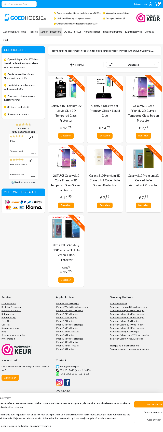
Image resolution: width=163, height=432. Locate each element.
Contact (149, 31)
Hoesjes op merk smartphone (124, 345)
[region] (59, 415)
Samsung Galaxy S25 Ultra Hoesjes (127, 310)
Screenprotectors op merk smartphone (129, 349)
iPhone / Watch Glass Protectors (72, 307)
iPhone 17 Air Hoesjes (66, 317)
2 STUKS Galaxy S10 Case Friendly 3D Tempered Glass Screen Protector (66, 183)
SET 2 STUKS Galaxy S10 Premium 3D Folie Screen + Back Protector (66, 252)
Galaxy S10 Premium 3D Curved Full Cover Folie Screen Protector (104, 180)
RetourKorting (9, 317)
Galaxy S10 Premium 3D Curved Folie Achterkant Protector (143, 180)
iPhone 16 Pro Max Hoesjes (69, 324)
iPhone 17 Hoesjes (65, 321)
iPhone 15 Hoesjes (65, 349)
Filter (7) (77, 65)
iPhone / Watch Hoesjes (67, 303)
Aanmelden (10, 377)
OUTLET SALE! (72, 31)
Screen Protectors (50, 31)
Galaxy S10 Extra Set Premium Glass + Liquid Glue (105, 110)
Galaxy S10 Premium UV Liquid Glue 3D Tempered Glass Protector (66, 113)
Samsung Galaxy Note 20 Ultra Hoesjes (129, 335)
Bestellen (66, 135)
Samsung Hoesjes (118, 303)
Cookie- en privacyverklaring (51, 426)
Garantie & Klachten (11, 310)
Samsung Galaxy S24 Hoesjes (124, 331)
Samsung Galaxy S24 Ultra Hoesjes (127, 324)
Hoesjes (33, 31)
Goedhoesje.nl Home (14, 31)
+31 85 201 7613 (68, 373)
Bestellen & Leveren (11, 307)
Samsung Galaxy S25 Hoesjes (124, 321)
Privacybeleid (8, 338)
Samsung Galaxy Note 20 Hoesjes (126, 338)
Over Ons (6, 321)
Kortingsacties (92, 31)
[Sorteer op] (132, 64)
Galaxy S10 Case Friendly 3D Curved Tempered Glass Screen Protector (143, 113)
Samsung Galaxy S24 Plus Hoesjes (127, 328)
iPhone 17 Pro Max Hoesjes (69, 310)
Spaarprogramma (112, 31)
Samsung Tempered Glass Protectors (128, 307)
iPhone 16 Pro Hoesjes (67, 328)
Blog (5, 39)
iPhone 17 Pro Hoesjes (67, 314)
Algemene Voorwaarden (13, 335)
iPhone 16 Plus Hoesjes (67, 331)
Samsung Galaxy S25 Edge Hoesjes (127, 317)
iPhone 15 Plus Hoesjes (67, 345)
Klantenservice (133, 31)
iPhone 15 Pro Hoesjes (67, 342)
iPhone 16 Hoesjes (65, 335)
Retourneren (8, 314)
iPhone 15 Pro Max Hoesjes (69, 338)
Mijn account (143, 4)
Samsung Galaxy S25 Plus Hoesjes (127, 314)
